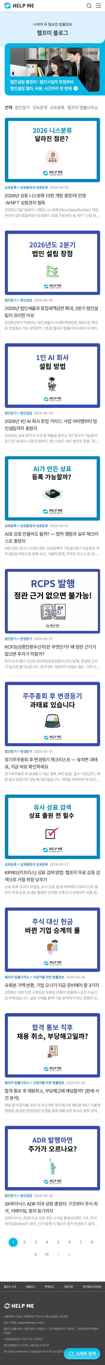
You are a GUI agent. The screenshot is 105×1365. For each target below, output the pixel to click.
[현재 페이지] (13, 1242)
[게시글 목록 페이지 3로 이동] (35, 1242)
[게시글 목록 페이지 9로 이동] (35, 1254)
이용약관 (68, 1286)
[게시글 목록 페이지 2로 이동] (24, 1242)
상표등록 (57, 107)
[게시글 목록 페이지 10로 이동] (47, 1254)
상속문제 (39, 107)
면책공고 (49, 1286)
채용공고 (30, 1286)
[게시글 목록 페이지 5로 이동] (58, 1242)
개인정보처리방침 (91, 1286)
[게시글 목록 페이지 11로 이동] (69, 1254)
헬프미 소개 (10, 1286)
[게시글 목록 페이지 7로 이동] (81, 1242)
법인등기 (22, 107)
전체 (8, 107)
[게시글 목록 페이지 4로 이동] (47, 1242)
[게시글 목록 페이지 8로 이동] (92, 1242)
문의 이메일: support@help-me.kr (24, 1322)
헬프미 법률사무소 (82, 107)
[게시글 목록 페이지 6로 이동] (69, 1242)
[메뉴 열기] (98, 6)
